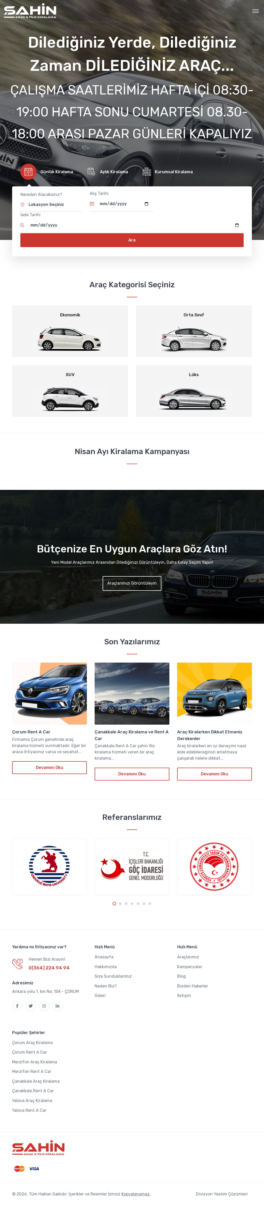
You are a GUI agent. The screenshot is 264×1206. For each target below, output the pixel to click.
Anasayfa (104, 957)
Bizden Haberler (192, 986)
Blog (181, 976)
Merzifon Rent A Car (31, 1071)
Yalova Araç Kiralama (32, 1100)
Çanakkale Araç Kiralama (36, 1081)
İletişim (184, 995)
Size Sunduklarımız (113, 976)
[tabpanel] (49, 867)
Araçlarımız (188, 957)
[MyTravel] (30, 11)
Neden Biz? (106, 986)
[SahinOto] (38, 1148)
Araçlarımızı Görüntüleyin (132, 583)
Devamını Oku (49, 767)
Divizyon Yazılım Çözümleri (222, 1194)
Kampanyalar (189, 966)
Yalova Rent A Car (29, 1110)
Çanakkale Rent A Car (33, 1091)
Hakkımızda (106, 966)
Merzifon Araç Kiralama (34, 1062)
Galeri (100, 995)
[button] (51, 204)
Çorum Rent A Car (31, 732)
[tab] (45, 171)
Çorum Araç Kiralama (32, 1042)
